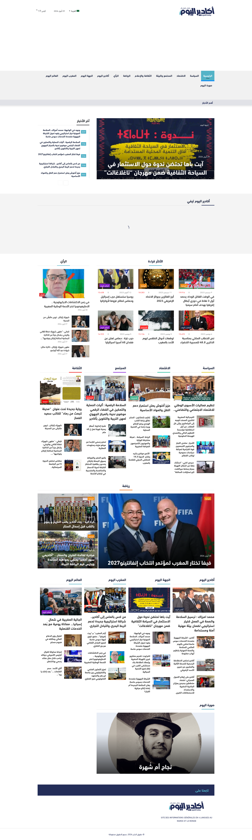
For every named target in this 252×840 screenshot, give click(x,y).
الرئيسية (207, 75)
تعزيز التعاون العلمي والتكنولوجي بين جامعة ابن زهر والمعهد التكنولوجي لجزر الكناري (95, 674)
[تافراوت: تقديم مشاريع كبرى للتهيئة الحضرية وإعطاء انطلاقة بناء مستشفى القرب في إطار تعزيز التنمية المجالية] (161, 660)
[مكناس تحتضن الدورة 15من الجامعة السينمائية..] (73, 465)
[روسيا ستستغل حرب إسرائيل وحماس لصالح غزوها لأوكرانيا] (115, 279)
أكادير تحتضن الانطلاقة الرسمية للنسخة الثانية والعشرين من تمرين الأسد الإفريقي (184, 665)
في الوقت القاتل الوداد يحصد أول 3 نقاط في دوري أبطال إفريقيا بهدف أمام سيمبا (197, 300)
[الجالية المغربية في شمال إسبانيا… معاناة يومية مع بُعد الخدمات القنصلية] (61, 601)
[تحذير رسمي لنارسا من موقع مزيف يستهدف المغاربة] (117, 446)
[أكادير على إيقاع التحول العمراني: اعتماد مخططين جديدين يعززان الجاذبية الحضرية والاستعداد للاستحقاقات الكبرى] (205, 681)
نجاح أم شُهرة (155, 766)
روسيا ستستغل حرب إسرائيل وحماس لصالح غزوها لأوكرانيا (116, 298)
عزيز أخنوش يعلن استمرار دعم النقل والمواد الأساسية (151, 407)
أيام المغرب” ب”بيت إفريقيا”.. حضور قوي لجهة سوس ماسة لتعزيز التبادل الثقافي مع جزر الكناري (96, 639)
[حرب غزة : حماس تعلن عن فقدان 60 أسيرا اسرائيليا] (115, 320)
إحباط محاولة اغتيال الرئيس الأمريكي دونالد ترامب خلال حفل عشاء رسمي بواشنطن (51, 656)
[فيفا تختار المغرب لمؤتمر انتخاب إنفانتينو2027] (156, 530)
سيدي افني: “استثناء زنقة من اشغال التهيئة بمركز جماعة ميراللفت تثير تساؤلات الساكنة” (184, 467)
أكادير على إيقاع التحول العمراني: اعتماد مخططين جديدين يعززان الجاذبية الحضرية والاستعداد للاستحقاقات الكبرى (183, 685)
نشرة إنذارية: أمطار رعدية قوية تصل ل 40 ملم (96, 429)
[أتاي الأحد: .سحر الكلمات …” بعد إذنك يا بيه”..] (73, 673)
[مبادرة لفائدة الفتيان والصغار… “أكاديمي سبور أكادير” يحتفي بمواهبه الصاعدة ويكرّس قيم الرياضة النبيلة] (68, 549)
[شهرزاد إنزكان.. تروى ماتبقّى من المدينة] (80, 321)
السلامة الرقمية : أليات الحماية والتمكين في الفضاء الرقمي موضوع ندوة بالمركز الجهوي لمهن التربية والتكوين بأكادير (106, 411)
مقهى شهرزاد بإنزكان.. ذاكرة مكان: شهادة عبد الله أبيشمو (54, 348)
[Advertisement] (126, 46)
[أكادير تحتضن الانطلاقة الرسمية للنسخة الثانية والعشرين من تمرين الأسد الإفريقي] (205, 665)
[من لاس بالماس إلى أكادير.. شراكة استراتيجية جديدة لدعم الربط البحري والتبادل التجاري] (105, 600)
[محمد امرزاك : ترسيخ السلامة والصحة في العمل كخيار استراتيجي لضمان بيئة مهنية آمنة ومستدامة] (193, 600)
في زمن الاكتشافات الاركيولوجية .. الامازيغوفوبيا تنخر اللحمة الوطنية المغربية (66, 304)
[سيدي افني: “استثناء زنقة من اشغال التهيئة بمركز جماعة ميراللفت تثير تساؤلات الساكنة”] (205, 467)
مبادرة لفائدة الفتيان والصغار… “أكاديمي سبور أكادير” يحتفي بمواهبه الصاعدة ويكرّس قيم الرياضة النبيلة (68, 559)
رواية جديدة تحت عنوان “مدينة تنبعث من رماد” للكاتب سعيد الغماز (62, 413)
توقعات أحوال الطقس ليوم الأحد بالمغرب (158, 340)
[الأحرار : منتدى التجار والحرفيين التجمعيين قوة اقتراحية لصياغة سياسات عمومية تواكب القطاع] (205, 447)
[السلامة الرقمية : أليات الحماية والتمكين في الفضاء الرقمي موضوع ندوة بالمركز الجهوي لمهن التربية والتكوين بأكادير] (105, 388)
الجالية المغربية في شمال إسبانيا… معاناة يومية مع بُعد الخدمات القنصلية (62, 623)
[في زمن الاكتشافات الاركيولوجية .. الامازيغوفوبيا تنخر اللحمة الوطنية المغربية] (63, 283)
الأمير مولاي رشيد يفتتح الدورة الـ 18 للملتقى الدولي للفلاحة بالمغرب (139, 458)
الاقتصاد (181, 75)
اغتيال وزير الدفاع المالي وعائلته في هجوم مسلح (53, 639)
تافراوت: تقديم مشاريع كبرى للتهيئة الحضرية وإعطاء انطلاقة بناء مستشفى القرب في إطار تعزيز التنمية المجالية (140, 664)
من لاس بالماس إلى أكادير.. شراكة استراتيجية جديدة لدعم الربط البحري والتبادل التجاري (107, 620)
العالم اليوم (52, 75)
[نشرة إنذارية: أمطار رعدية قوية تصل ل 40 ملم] (117, 430)
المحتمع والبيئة (164, 75)
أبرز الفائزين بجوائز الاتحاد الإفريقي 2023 (160, 298)
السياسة (194, 75)
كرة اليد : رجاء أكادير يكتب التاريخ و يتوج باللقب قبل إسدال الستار (69, 523)
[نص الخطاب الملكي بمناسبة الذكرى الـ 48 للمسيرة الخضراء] (196, 320)
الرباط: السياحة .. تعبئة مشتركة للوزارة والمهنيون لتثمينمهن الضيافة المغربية (140, 441)
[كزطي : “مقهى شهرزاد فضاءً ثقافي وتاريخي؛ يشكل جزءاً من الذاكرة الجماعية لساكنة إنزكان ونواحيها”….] (80, 336)
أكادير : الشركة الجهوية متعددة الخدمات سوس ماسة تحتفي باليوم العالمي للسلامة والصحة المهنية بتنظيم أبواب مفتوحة (183, 645)
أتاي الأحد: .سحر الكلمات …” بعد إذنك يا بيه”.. (51, 671)
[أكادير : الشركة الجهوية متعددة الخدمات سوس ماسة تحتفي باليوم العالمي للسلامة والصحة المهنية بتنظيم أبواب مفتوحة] (205, 642)
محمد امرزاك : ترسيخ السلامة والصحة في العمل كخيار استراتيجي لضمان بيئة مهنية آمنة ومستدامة (195, 623)
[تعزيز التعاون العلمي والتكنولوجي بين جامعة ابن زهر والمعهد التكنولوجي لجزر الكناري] (117, 674)
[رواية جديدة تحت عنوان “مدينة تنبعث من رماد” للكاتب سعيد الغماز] (61, 390)
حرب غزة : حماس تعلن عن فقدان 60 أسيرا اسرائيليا (118, 340)
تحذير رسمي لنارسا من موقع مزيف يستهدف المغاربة (96, 445)
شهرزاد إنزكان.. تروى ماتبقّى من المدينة (56, 318)
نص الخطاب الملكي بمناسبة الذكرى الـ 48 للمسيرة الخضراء (197, 340)
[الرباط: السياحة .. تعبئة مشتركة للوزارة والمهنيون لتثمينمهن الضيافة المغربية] (161, 441)
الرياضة (126, 75)
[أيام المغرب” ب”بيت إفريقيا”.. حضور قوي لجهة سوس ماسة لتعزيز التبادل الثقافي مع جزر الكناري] (117, 638)
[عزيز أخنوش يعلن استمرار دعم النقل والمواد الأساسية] (149, 388)
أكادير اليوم (103, 75)
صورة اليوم (206, 85)
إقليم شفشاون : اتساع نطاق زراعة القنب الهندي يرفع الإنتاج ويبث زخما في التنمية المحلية (139, 423)
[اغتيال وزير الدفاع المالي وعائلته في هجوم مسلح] (73, 640)
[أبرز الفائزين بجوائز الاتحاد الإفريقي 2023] (156, 279)
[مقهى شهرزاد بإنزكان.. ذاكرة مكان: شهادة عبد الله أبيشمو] (80, 351)
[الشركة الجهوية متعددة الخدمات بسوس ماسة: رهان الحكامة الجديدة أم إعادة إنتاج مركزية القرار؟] (161, 683)
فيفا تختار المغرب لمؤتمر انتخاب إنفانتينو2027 (159, 562)
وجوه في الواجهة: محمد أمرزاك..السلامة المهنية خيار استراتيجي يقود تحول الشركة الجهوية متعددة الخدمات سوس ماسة (140, 641)
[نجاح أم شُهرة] (155, 743)
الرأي (116, 75)
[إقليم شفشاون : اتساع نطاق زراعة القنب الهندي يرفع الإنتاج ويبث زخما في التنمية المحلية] (161, 422)
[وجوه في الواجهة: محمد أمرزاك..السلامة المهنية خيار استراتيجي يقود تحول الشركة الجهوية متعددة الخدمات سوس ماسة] (161, 638)
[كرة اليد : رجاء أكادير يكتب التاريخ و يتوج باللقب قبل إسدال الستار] (68, 512)
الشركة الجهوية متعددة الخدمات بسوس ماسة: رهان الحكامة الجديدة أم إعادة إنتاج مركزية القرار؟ (139, 684)
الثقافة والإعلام (143, 75)
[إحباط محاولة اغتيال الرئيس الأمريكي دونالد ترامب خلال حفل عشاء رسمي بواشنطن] (73, 656)
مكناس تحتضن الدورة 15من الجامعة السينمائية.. (52, 464)
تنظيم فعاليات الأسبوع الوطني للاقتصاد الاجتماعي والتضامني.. (193, 407)
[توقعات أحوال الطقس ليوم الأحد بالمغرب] (156, 320)
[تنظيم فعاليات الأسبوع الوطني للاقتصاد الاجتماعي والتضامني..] (193, 388)
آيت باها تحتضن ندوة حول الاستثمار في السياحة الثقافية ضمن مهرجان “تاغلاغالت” (155, 168)
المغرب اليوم (69, 75)
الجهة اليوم (87, 75)
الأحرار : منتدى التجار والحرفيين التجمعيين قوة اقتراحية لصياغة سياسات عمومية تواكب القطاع (185, 449)
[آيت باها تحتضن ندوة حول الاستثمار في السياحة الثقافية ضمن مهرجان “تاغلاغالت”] (155, 148)
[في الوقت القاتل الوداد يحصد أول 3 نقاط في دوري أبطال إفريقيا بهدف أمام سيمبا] (196, 279)
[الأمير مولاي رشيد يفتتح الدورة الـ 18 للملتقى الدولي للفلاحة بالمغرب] (161, 458)
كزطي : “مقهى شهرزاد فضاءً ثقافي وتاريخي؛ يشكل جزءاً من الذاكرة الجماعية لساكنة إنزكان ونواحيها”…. (54, 334)
